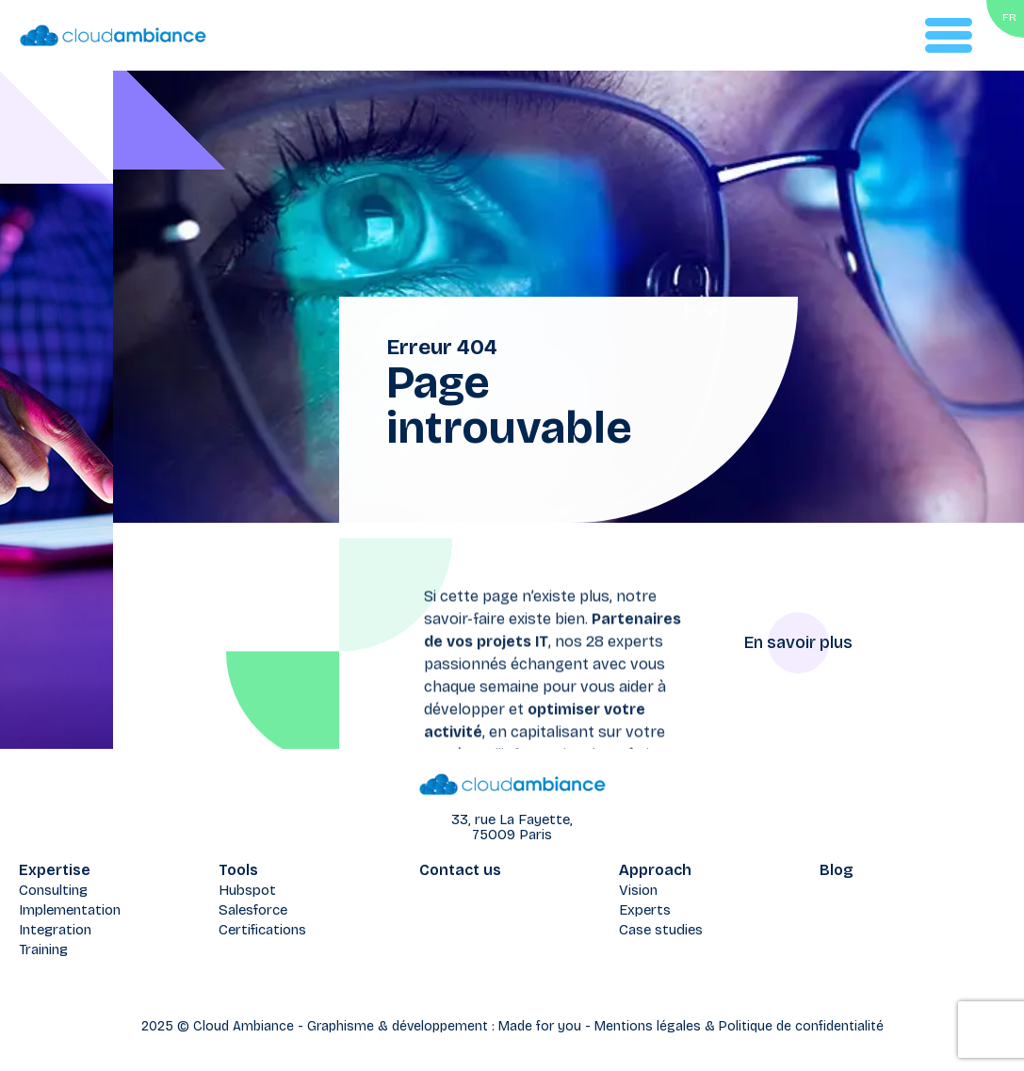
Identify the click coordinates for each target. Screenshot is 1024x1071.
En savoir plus (798, 642)
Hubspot (247, 890)
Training (43, 949)
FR (1009, 17)
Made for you (539, 1026)
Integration (55, 929)
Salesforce (253, 909)
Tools (238, 870)
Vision (638, 890)
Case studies (661, 929)
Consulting (53, 890)
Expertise (54, 870)
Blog (836, 870)
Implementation (70, 909)
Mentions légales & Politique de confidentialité (739, 1026)
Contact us (460, 870)
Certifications (262, 929)
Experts (645, 909)
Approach (655, 870)
